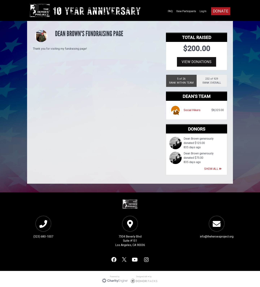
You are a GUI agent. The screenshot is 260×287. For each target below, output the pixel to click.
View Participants (186, 11)
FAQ (170, 11)
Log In (203, 11)
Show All (213, 168)
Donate (220, 11)
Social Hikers (192, 109)
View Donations (196, 62)
